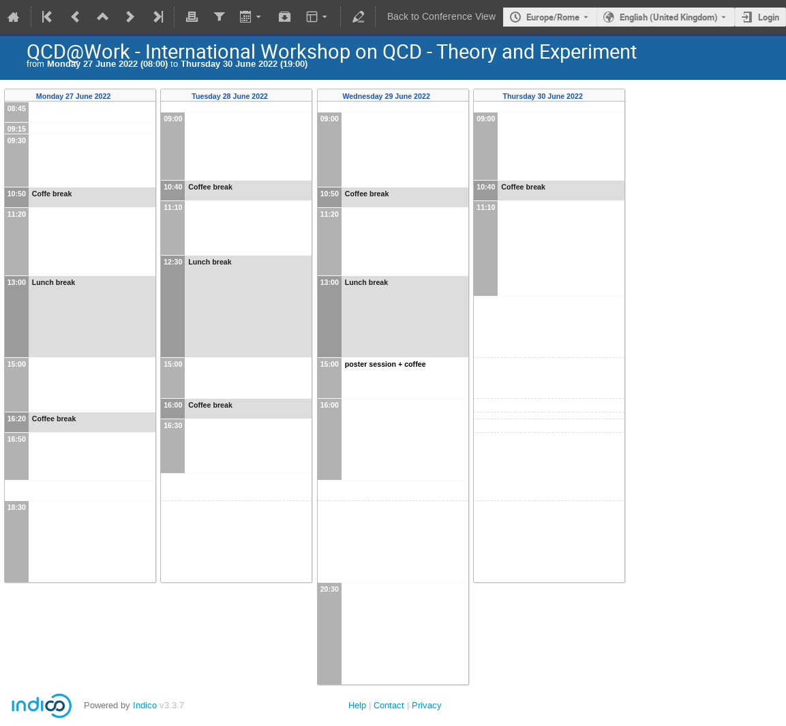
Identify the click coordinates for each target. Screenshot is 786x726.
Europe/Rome (552, 17)
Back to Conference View (441, 16)
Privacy (427, 705)
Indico (145, 705)
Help (357, 705)
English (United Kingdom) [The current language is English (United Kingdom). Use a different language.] (669, 17)
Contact (389, 705)
